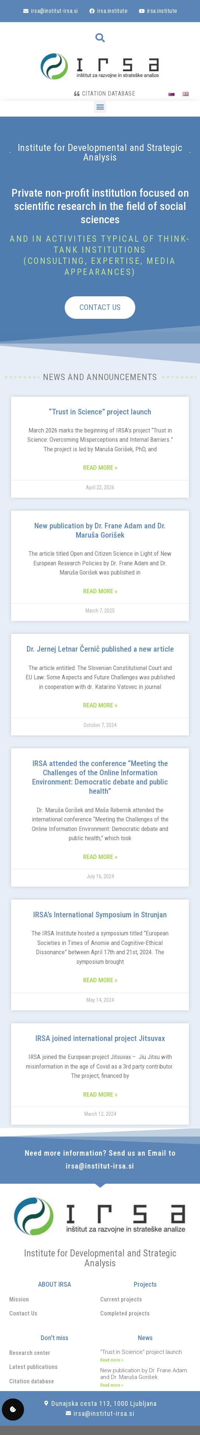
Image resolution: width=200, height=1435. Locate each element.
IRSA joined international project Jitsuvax (100, 1038)
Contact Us (23, 1313)
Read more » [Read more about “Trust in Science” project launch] (100, 467)
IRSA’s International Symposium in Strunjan (100, 914)
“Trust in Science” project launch (100, 411)
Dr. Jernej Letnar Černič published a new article (100, 649)
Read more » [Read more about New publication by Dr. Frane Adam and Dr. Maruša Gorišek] (100, 591)
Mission (19, 1299)
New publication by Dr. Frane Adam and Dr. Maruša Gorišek (100, 530)
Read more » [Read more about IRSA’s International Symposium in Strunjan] (100, 980)
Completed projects (125, 1313)
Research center (29, 1352)
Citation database (31, 1381)
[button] (100, 38)
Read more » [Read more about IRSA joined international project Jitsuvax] (100, 1094)
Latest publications (33, 1366)
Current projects (121, 1299)
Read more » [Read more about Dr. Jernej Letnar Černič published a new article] (100, 705)
